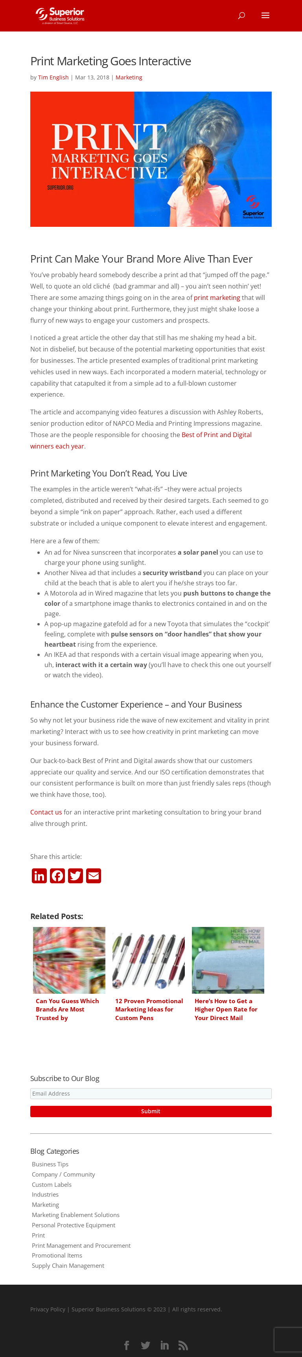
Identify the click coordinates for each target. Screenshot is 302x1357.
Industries (45, 1194)
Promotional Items (57, 1255)
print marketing (217, 297)
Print (38, 1235)
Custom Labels (52, 1184)
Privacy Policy (47, 1309)
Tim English (53, 77)
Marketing (129, 77)
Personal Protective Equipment (73, 1225)
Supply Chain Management (68, 1265)
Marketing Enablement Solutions (76, 1215)
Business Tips (50, 1164)
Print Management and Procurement (81, 1245)
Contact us (46, 812)
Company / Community (63, 1174)
